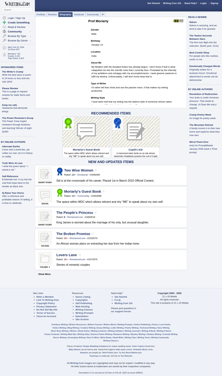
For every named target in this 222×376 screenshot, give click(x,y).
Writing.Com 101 (172, 3)
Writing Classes (84, 309)
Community (93, 14)
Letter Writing (117, 328)
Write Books (106, 337)
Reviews (52, 14)
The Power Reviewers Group (17, 118)
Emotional (83, 174)
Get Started (153, 3)
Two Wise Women (78, 170)
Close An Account (46, 316)
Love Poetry (165, 324)
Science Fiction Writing (101, 334)
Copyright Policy (45, 303)
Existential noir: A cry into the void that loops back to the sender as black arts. (17, 183)
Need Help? (190, 3)
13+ (74, 174)
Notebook (79, 14)
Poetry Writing (131, 328)
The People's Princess (74, 213)
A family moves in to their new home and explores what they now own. (204, 131)
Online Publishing (142, 324)
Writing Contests (98, 331)
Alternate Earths (11, 146)
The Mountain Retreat (201, 125)
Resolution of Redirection (203, 94)
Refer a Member (45, 297)
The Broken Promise (73, 234)
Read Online (83, 331)
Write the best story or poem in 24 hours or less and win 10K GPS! (16, 78)
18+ (66, 238)
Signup (214, 3)
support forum (123, 311)
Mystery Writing (138, 334)
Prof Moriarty (98, 21)
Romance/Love (75, 217)
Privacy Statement (46, 306)
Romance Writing (121, 334)
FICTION (45, 246)
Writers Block (110, 324)
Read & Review (16, 27)
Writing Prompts (84, 313)
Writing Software (115, 331)
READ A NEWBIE (197, 17)
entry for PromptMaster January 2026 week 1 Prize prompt (203, 149)
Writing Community (160, 337)
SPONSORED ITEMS (12, 67)
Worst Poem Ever (198, 142)
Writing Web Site (68, 334)
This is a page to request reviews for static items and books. (16, 95)
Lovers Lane (66, 255)
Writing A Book (148, 331)
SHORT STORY (45, 182)
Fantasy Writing (154, 334)
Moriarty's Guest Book (86, 149)
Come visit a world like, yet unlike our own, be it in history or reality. (17, 153)
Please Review (10, 88)
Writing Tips (130, 337)
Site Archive (82, 319)
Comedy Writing (170, 334)
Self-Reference (10, 176)
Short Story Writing (60, 331)
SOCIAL (45, 204)
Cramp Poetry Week (200, 114)
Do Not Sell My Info (46, 309)
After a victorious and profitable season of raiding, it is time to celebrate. (17, 199)
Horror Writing (59, 337)
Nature (193, 22)
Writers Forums (95, 324)
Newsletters (81, 316)
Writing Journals (132, 331)
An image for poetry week (202, 118)
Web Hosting (82, 306)
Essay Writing (103, 328)
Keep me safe (9, 105)
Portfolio (41, 14)
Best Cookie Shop (199, 52)
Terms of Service (45, 313)
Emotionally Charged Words (204, 66)
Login (203, 3)
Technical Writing (148, 328)
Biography (65, 14)
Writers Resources (77, 324)
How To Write (93, 337)
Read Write (118, 337)
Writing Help (83, 334)
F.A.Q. (117, 300)
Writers (73, 331)
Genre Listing (82, 297)
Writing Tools (144, 337)
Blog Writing (73, 328)
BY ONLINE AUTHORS (13, 142)
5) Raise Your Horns (13, 193)
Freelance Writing (60, 324)
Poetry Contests (52, 334)
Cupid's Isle (136, 149)
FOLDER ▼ (45, 267)
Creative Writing (88, 328)
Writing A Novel (164, 331)
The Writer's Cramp (12, 71)
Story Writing (163, 328)
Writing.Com (77, 363)
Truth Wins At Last (12, 163)
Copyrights (81, 300)
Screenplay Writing (76, 337)
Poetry (155, 324)
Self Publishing (83, 303)
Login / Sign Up (16, 18)
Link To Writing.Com (47, 300)
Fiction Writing (59, 328)
